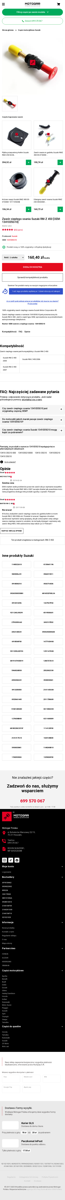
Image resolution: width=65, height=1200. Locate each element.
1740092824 (16, 757)
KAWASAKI (6, 962)
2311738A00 (48, 699)
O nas (4, 939)
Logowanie (6, 872)
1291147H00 (48, 651)
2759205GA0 (16, 622)
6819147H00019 (16, 661)
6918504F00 (16, 641)
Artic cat (5, 1046)
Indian (4, 999)
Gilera (4, 990)
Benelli (4, 979)
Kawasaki (6, 1002)
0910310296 (16, 603)
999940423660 (27, 1164)
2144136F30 (7, 906)
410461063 (8, 1166)
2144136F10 (7, 913)
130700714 (48, 1164)
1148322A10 (17, 564)
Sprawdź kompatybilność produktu (32, 277)
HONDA (5, 954)
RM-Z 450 (49, 540)
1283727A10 (48, 661)
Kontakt (27, 1181)
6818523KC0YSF (16, 728)
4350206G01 (17, 680)
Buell (4, 982)
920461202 (58, 1164)
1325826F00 (48, 757)
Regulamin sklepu (9, 936)
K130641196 (48, 564)
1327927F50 (48, 603)
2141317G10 (17, 738)
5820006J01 (17, 574)
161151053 (57, 1166)
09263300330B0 (16, 593)
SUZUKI (5, 958)
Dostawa (37, 1181)
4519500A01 (48, 613)
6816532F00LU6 (48, 593)
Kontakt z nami (8, 932)
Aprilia (4, 976)
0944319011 (48, 574)
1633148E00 (48, 738)
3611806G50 (48, 709)
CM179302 (6, 894)
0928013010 (7, 902)
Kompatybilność (9, 332)
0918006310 (16, 584)
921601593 (18, 1166)
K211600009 (48, 719)
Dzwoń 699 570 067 (32, 21)
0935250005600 (48, 632)
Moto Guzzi (6, 1005)
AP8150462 (6, 883)
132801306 (47, 1166)
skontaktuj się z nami (32, 399)
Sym (4, 1014)
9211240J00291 (16, 613)
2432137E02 (48, 622)
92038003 (27, 1166)
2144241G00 (7, 910)
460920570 (15, 1164)
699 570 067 (32, 801)
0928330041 (48, 680)
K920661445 (17, 699)
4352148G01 (17, 632)
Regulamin (11, 1177)
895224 (5, 890)
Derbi (4, 985)
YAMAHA (5, 965)
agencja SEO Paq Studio (36, 1189)
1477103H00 (48, 641)
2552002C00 (48, 670)
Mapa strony (7, 943)
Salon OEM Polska (54, 1189)
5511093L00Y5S (16, 651)
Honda (4, 996)
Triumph (5, 1017)
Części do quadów (11, 1026)
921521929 (6, 917)
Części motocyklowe (13, 970)
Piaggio (5, 1008)
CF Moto (5, 1043)
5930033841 (16, 747)
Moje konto (8, 866)
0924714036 (48, 584)
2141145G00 (48, 690)
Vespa (4, 1019)
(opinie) (20, 230)
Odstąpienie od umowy (28, 1177)
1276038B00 (17, 719)
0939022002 (7, 886)
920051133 (38, 1164)
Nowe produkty (8, 928)
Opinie (27, 332)
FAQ (20, 332)
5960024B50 (17, 670)
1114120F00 (48, 728)
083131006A (7, 898)
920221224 (37, 1166)
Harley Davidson (8, 993)
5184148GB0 (16, 709)
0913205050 (16, 690)
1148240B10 (48, 747)
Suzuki (4, 1011)
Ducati (4, 988)
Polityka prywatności (50, 1177)
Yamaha (5, 1022)
